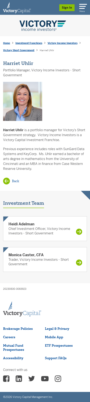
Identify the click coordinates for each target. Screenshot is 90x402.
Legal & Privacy (57, 329)
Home (6, 43)
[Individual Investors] (17, 7)
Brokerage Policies (18, 329)
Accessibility (13, 358)
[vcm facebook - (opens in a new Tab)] (6, 380)
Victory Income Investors (62, 43)
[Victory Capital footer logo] (22, 315)
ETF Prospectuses (59, 345)
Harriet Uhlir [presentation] (47, 50)
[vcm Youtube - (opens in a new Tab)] (45, 380)
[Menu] (82, 5)
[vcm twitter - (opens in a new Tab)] (31, 380)
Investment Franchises (28, 43)
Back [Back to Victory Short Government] (15, 181)
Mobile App (54, 337)
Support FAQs (56, 358)
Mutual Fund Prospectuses (13, 347)
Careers (9, 337)
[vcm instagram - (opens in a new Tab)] (58, 380)
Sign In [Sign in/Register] (67, 7)
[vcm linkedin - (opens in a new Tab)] (19, 380)
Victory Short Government (18, 50)
